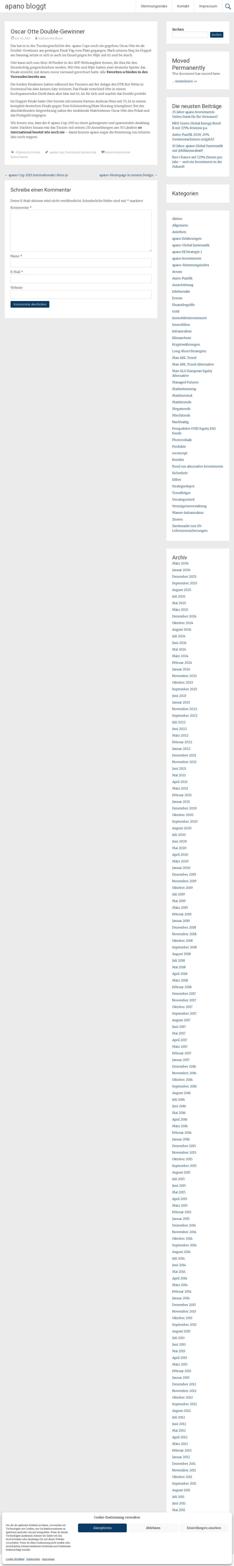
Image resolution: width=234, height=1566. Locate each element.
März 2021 (180, 788)
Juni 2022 (179, 729)
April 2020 (180, 855)
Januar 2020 (181, 868)
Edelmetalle (181, 291)
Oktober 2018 (182, 941)
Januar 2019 (181, 921)
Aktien (177, 219)
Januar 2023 (181, 702)
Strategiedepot (183, 486)
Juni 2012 (179, 1424)
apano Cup (57, 152)
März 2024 (180, 656)
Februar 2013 (181, 1371)
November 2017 (184, 1000)
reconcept (179, 453)
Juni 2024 (179, 643)
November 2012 (184, 1391)
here (216, 74)
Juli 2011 (178, 1497)
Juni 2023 (179, 696)
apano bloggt (25, 6)
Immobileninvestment (189, 318)
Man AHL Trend (184, 358)
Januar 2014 (181, 1298)
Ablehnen (153, 1528)
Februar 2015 (181, 1212)
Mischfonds (181, 415)
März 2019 (180, 907)
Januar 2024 (181, 669)
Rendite (178, 460)
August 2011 (181, 1490)
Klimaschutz (181, 338)
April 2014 (179, 1278)
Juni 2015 (179, 1185)
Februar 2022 (182, 742)
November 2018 (184, 934)
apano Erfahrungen (187, 238)
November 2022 (184, 709)
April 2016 (179, 1119)
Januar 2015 (181, 1219)
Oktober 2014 (182, 1238)
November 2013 (184, 1311)
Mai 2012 (179, 1430)
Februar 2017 (181, 1053)
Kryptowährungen (186, 344)
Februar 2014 (181, 1291)
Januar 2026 (181, 570)
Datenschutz (33, 1559)
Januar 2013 (180, 1377)
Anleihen (179, 232)
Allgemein (22, 152)
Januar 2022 (181, 749)
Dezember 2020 (184, 808)
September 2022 (185, 715)
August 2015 (181, 1172)
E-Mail (17, 272)
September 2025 (184, 583)
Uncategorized (183, 499)
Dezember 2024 (184, 616)
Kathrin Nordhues (50, 38)
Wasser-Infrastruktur (188, 513)
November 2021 (184, 762)
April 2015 (179, 1199)
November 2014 (184, 1232)
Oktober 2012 (182, 1397)
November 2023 (184, 676)
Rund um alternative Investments (197, 466)
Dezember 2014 (184, 1225)
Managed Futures (185, 382)
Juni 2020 (179, 841)
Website (17, 288)
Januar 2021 (181, 802)
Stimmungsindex (154, 6)
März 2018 (180, 980)
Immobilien (181, 325)
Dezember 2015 (184, 1146)
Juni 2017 (179, 1027)
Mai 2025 (179, 603)
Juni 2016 (179, 1106)
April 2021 (180, 782)
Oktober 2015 (182, 1159)
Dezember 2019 (184, 874)
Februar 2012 (182, 1450)
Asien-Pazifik (182, 278)
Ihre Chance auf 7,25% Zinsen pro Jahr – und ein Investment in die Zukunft (197, 161)
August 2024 (181, 629)
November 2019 (184, 881)
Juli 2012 (178, 1417)
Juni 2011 (179, 1503)
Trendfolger (181, 493)
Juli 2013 (178, 1338)
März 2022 (180, 735)
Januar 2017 (181, 1060)
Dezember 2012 (184, 1384)
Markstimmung (184, 389)
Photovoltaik (182, 440)
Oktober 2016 (182, 1080)
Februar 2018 (181, 987)
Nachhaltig (180, 422)
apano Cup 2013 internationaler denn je (36, 175)
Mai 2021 (179, 775)
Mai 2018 (179, 967)
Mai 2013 (178, 1351)
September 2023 (184, 689)
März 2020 (180, 861)
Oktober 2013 (182, 1318)
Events (35, 152)
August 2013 (181, 1331)
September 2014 (184, 1245)
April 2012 (180, 1437)
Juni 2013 (179, 1344)
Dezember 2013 (184, 1305)
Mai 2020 (179, 848)
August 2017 (181, 1020)
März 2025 (180, 610)
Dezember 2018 (184, 927)
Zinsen (177, 519)
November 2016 (184, 1073)
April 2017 (179, 1040)
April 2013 (179, 1358)
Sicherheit (180, 473)
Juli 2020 (179, 835)
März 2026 (180, 563)
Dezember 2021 (184, 755)
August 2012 (181, 1411)
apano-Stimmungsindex (190, 265)
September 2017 (184, 1013)
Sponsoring (88, 152)
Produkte (179, 446)
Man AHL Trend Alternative (193, 364)
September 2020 (185, 821)
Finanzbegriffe (183, 305)
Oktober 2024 (182, 623)
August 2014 (181, 1252)
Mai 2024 (179, 649)
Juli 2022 (179, 722)
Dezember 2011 (184, 1464)
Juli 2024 (178, 636)
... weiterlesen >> (185, 81)
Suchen (178, 29)
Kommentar (21, 208)
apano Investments (186, 258)
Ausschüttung (182, 285)
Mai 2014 (179, 1272)
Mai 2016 (179, 1113)
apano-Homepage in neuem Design (128, 175)
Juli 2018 (178, 960)
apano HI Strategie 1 (187, 252)
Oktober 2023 (182, 682)
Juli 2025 (178, 596)
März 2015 (180, 1205)
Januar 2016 (181, 1139)
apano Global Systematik (190, 245)
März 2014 (180, 1285)
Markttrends (181, 402)
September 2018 (184, 947)
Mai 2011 (178, 1510)
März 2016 (180, 1126)
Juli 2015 (178, 1179)
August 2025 (181, 590)
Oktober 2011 (182, 1477)
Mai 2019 (179, 901)
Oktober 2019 (182, 888)
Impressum (48, 1559)
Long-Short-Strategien (189, 351)
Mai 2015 (178, 1192)
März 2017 (180, 1046)
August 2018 (181, 954)
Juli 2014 (178, 1258)
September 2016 (184, 1086)
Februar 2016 (181, 1133)
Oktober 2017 (182, 1007)
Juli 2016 (178, 1099)
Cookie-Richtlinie (15, 1559)
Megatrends (181, 409)
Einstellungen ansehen (204, 1528)
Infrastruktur (182, 331)
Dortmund (72, 152)
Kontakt (183, 6)
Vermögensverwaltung (189, 506)
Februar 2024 (182, 663)
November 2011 (184, 1470)
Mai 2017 (178, 1033)
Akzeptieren (102, 1528)
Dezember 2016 (184, 1066)
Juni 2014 (179, 1265)
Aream (177, 272)
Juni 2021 (179, 768)
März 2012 (180, 1444)
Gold (175, 311)
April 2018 (179, 974)
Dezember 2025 (184, 576)
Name (16, 256)
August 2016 (181, 1093)
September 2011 (184, 1483)
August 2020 (181, 828)
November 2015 (184, 1152)
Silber (176, 480)
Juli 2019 (178, 894)
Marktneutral (182, 395)
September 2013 (184, 1325)
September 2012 (184, 1404)
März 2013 (179, 1364)
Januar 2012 (181, 1457)
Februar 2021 (182, 795)
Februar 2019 (181, 914)
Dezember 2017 (184, 994)
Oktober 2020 (182, 815)
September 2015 (184, 1166)
